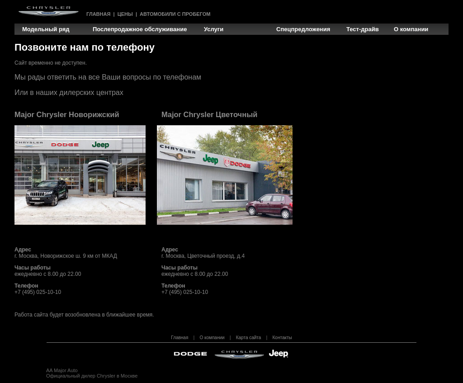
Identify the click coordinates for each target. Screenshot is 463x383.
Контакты (282, 337)
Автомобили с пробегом (175, 14)
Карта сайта (248, 337)
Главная (98, 14)
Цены (125, 14)
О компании (211, 337)
